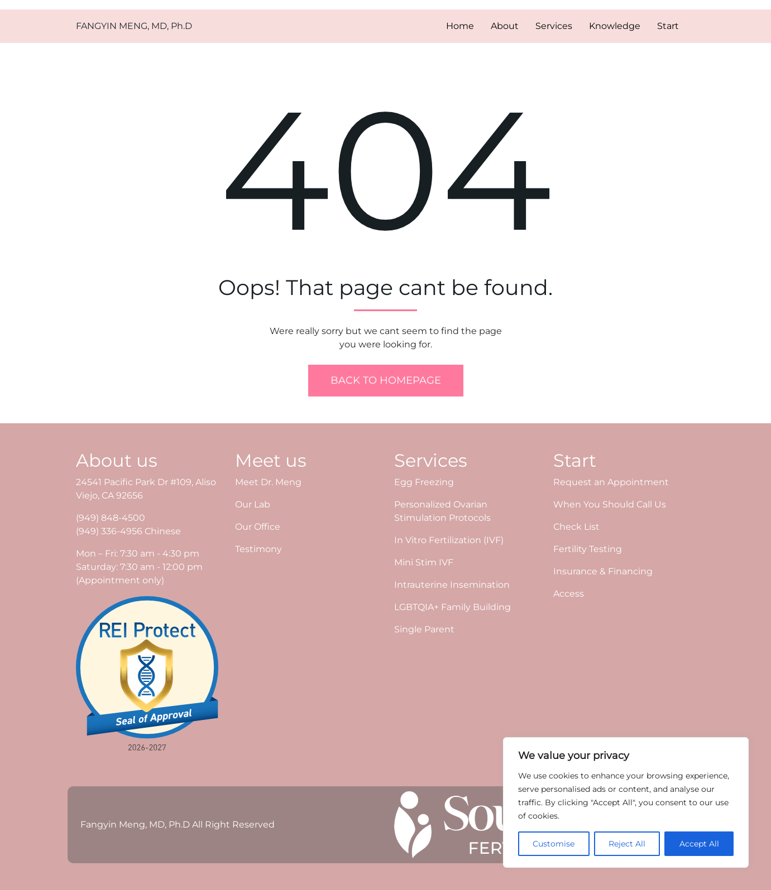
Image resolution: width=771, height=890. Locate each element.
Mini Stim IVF (423, 562)
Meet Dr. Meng (268, 482)
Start (668, 26)
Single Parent (424, 629)
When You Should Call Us (609, 504)
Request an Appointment (611, 482)
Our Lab (252, 504)
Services (553, 26)
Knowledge (614, 26)
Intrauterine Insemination (452, 584)
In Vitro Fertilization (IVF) (449, 540)
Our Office (257, 526)
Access (568, 593)
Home (460, 26)
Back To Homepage (386, 380)
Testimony (258, 549)
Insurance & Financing (603, 571)
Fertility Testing (587, 549)
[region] (626, 802)
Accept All (699, 844)
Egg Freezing (424, 482)
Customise (553, 844)
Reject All (627, 844)
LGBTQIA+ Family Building (452, 607)
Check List (576, 526)
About (505, 26)
